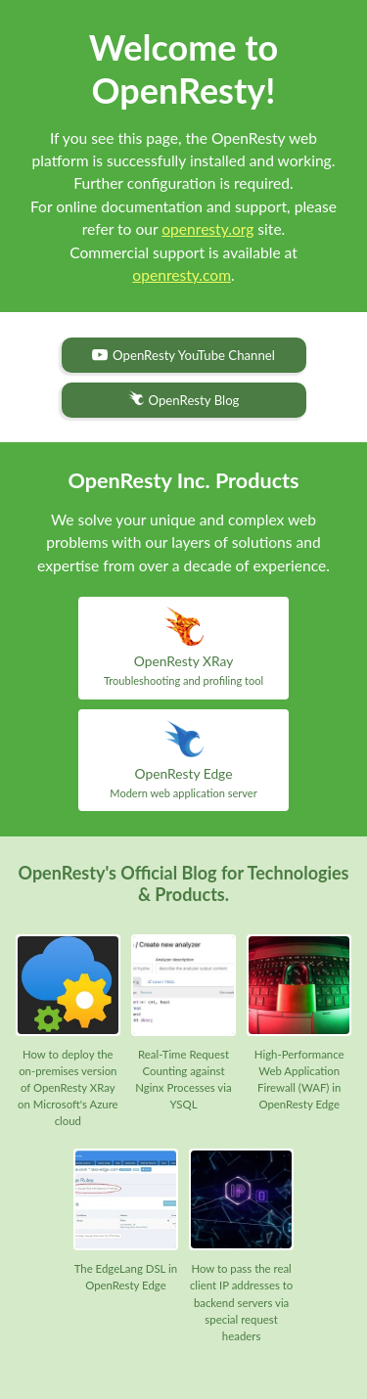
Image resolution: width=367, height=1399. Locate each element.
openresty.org (207, 229)
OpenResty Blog (184, 399)
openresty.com (181, 275)
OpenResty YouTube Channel (183, 355)
